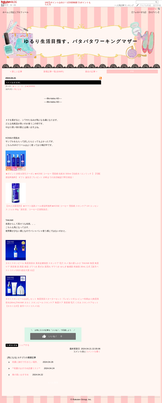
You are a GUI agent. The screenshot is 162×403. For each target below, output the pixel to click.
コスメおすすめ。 (14, 82)
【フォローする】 (139, 12)
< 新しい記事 (16, 71)
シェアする (24, 345)
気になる (17, 89)
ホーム (6, 12)
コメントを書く (93, 351)
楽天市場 (157, 5)
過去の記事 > (91, 71)
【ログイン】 (154, 12)
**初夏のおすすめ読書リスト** (26, 368)
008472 (152, 9)
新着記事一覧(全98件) (54, 71)
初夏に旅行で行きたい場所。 (25, 362)
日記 (12, 12)
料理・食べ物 (10, 5)
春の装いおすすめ (20, 374)
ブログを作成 (145, 5)
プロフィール (22, 12)
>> (124, 5)
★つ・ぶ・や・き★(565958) (23, 86)
